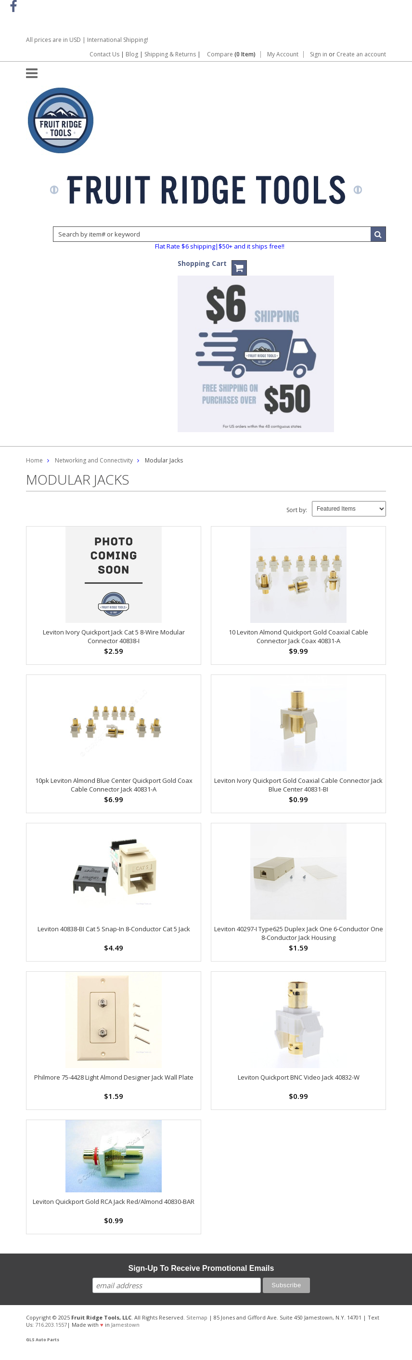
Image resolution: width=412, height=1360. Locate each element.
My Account (282, 54)
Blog (132, 54)
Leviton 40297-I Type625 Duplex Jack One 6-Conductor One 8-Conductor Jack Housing (298, 933)
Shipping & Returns (170, 54)
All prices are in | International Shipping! (87, 40)
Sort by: (296, 510)
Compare (231, 54)
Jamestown (125, 1324)
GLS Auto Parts (42, 1340)
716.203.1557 (51, 1324)
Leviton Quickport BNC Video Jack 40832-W (299, 1077)
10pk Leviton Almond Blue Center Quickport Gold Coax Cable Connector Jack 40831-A (114, 784)
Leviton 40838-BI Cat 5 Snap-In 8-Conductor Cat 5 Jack (114, 928)
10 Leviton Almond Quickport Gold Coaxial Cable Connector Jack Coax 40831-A (298, 636)
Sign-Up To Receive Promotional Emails (201, 1268)
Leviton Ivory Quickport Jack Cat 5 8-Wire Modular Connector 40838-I (114, 636)
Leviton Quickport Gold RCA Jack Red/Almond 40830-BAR (113, 1201)
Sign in (318, 54)
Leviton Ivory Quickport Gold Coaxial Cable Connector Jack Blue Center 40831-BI (298, 784)
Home (34, 460)
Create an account (361, 54)
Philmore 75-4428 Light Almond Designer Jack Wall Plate (113, 1077)
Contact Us (104, 54)
